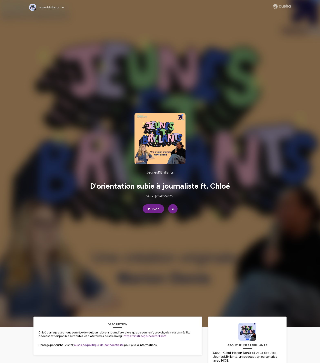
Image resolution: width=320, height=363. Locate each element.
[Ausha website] (282, 6)
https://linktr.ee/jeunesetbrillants (145, 336)
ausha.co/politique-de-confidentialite (98, 345)
